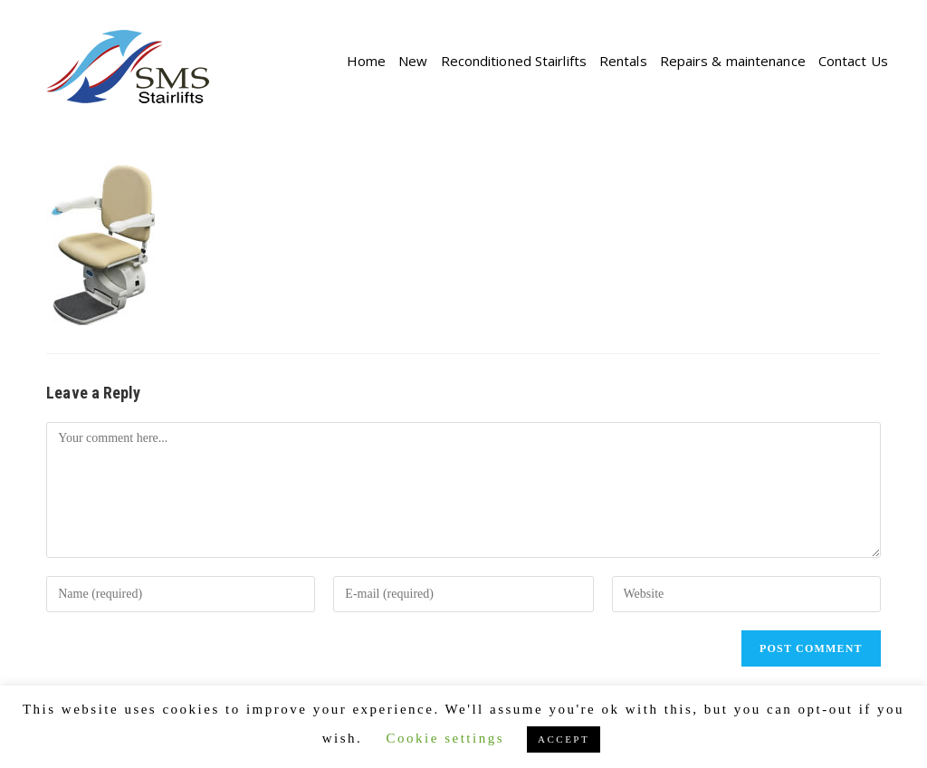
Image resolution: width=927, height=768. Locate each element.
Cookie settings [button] (445, 738)
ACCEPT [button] (563, 739)
